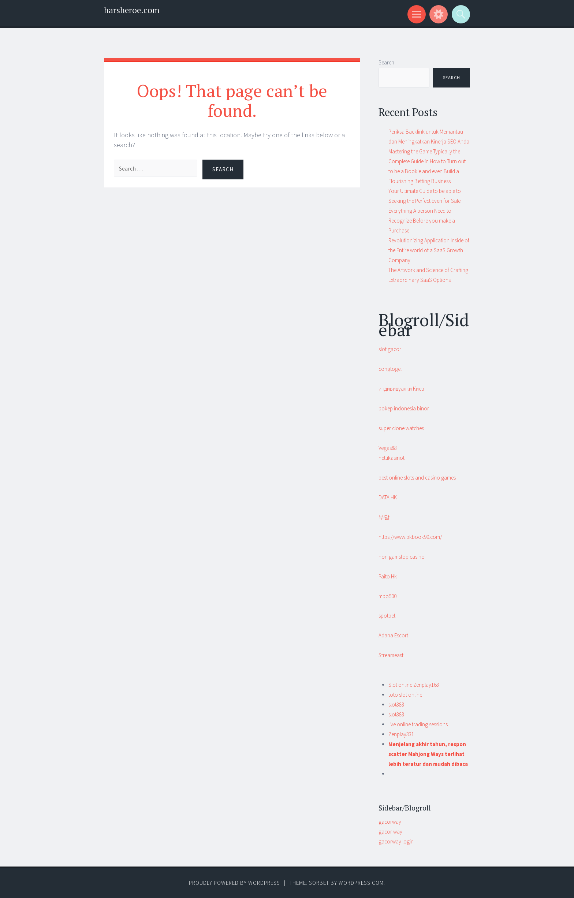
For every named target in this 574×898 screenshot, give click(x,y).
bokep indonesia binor (404, 408)
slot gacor (390, 349)
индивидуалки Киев (401, 388)
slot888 (396, 704)
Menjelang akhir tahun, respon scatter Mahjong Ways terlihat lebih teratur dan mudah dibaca (428, 754)
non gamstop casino (402, 556)
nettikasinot (392, 457)
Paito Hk (388, 576)
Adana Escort (393, 635)
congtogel (390, 368)
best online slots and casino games (417, 477)
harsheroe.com (132, 10)
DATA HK (388, 497)
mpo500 (387, 596)
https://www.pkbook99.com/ (410, 536)
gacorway (390, 821)
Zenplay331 (401, 734)
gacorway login (396, 841)
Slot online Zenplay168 (413, 684)
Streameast (391, 655)
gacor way (390, 831)
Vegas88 (388, 447)
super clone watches (401, 428)
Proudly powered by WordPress (234, 882)
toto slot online (405, 694)
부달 (384, 517)
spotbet (387, 615)
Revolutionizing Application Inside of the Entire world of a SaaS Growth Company (428, 250)
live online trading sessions (418, 724)
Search (386, 62)
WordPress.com (361, 882)
